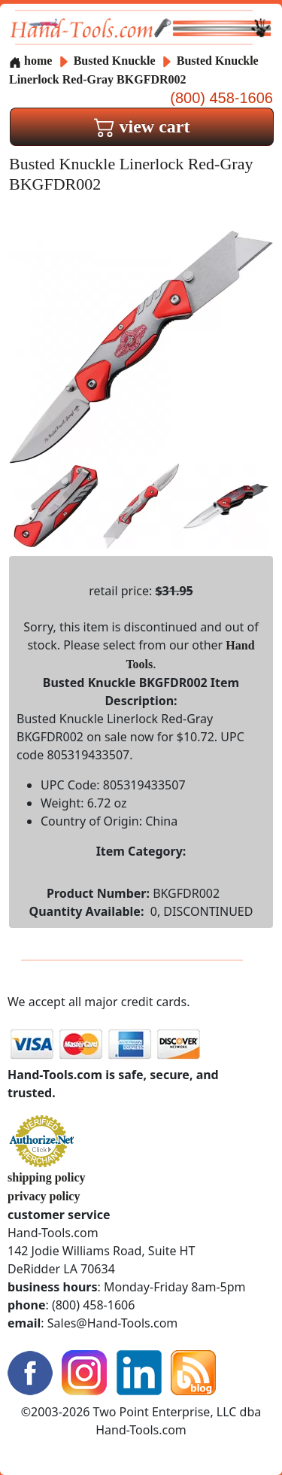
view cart (142, 126)
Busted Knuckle (116, 60)
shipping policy (47, 1177)
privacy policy (44, 1196)
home (30, 60)
